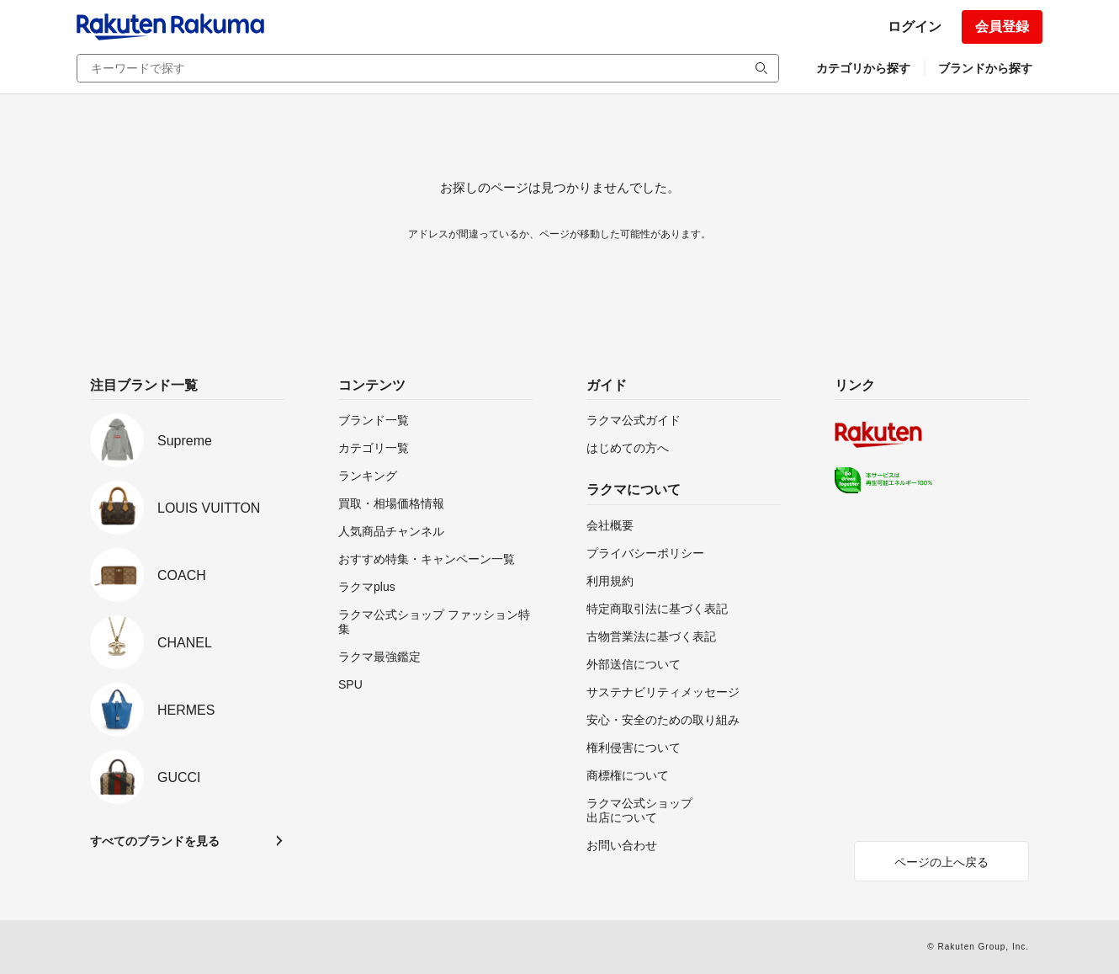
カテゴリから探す (863, 68)
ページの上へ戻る (941, 862)
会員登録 (1002, 26)
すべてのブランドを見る (155, 841)
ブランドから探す (985, 68)
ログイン (914, 26)
